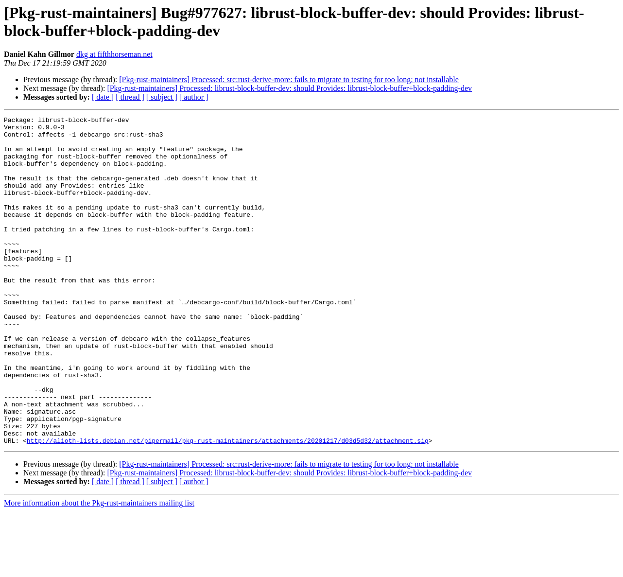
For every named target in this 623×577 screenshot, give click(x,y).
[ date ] (103, 97)
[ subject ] (161, 97)
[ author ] (193, 97)
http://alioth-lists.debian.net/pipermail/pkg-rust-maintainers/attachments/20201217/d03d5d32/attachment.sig (228, 506)
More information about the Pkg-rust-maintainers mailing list (99, 568)
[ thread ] (130, 97)
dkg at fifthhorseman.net (114, 54)
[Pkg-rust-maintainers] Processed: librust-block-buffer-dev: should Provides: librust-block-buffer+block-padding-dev (289, 88)
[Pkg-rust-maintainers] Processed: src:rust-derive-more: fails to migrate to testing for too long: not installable (289, 79)
